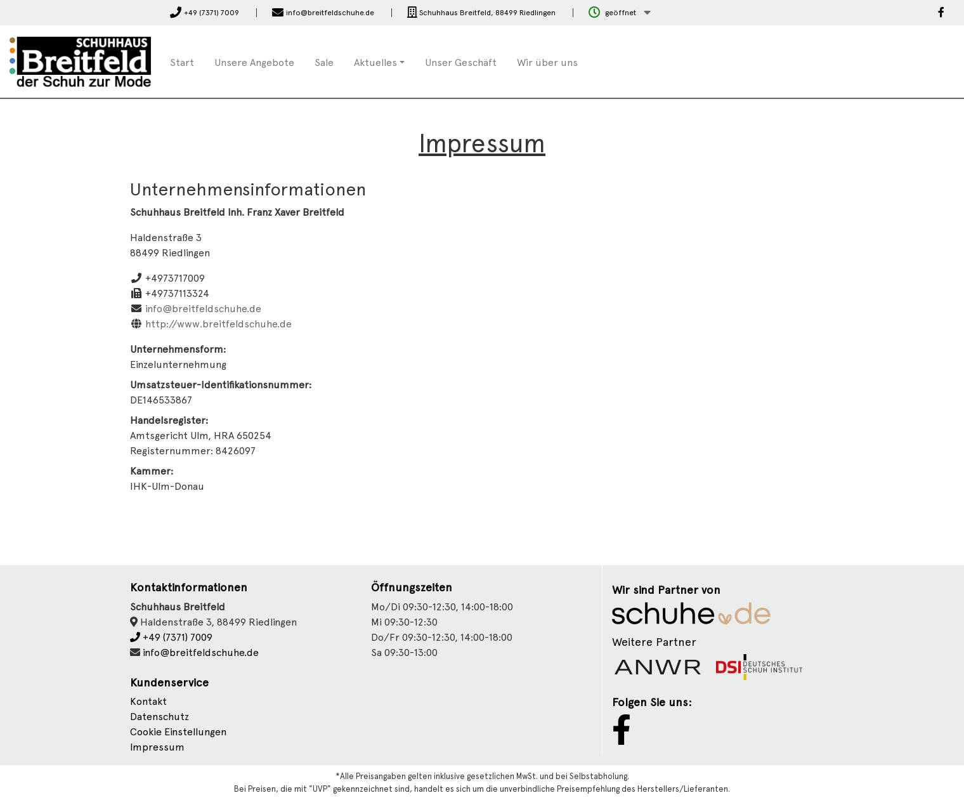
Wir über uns (547, 62)
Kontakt (148, 701)
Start (182, 62)
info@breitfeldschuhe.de (203, 309)
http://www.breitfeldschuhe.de (218, 324)
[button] (620, 13)
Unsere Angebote (254, 62)
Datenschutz (159, 717)
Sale (324, 62)
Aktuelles (375, 62)
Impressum (157, 747)
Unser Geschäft (461, 62)
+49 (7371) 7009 (171, 637)
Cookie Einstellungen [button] (178, 732)
